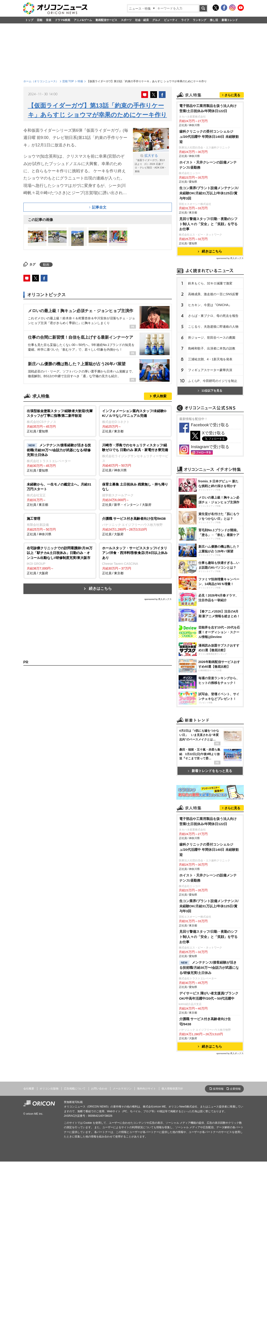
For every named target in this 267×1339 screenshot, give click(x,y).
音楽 (48, 20)
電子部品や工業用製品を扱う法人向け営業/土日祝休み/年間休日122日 (208, 164)
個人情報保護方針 (172, 1266)
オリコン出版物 (49, 1266)
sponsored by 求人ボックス (158, 599)
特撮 (80, 81)
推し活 (214, 20)
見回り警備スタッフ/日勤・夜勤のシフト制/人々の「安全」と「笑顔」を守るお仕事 (208, 280)
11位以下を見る (210, 447)
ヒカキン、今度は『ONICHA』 (210, 361)
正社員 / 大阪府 (135, 526)
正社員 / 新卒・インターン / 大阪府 (135, 494)
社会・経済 (142, 20)
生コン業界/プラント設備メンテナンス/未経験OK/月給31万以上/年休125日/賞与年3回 (209, 249)
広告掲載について (74, 1266)
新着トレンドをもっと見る (210, 890)
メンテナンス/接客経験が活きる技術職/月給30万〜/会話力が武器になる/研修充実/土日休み (209, 1145)
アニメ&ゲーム (83, 20)
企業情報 (235, 1266)
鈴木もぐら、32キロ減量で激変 (210, 339)
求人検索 (159, 396)
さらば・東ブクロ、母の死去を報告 (213, 372)
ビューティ (170, 20)
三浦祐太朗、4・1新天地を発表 (210, 415)
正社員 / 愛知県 (60, 421)
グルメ (156, 20)
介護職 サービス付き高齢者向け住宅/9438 (205, 1199)
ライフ (185, 20)
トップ (29, 20)
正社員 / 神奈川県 (135, 457)
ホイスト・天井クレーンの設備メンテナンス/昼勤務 (208, 221)
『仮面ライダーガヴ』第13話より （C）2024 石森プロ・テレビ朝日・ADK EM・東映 (151, 163)
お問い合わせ (99, 1266)
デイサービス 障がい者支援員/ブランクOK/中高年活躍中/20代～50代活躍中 (209, 1173)
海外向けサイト (146, 1266)
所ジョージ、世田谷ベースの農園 (211, 394)
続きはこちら (100, 588)
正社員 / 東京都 (135, 421)
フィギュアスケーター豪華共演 (210, 426)
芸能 (39, 20)
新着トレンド (230, 20)
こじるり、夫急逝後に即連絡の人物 (213, 383)
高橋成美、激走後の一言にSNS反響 (213, 350)
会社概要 (28, 1266)
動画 (46, 264)
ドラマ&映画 (62, 20)
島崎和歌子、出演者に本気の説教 (211, 404)
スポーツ (126, 20)
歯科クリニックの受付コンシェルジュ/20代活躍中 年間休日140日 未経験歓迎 (209, 193)
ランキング (199, 20)
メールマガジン (122, 1266)
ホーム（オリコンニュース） (40, 81)
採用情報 (218, 1266)
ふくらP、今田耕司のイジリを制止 (212, 437)
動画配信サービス (106, 20)
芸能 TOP (68, 81)
